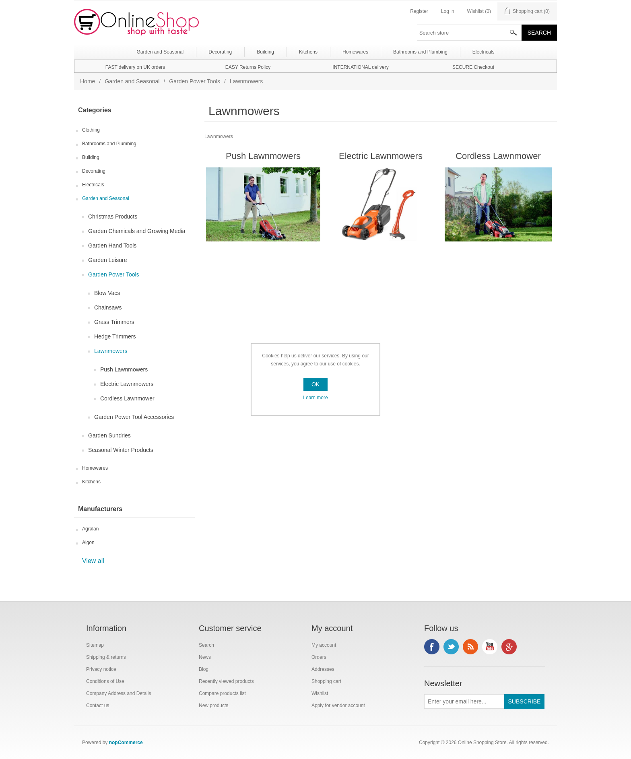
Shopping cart (326, 681)
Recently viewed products (226, 681)
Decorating (93, 171)
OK (315, 384)
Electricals (93, 185)
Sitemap (95, 645)
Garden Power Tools (194, 81)
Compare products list (222, 693)
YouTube (489, 646)
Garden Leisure (107, 260)
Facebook (431, 646)
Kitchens (91, 482)
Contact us (97, 705)
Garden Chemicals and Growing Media (136, 231)
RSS (470, 646)
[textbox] (469, 33)
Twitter (451, 646)
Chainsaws (108, 307)
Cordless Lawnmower (127, 398)
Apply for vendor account (338, 705)
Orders (318, 657)
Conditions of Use (105, 681)
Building (90, 157)
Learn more (315, 397)
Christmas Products (112, 216)
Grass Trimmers (114, 322)
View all (93, 560)
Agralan (90, 529)
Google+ (509, 646)
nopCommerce (126, 742)
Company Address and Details (118, 693)
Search (206, 645)
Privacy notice (101, 669)
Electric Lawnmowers (126, 384)
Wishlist (319, 693)
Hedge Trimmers (115, 336)
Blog (203, 669)
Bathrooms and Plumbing (109, 143)
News (205, 657)
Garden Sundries (109, 435)
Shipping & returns (106, 657)
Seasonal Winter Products (120, 450)
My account (323, 645)
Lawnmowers (110, 351)
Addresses (322, 669)
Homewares (95, 468)
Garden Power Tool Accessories (134, 417)
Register (419, 11)
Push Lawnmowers (124, 369)
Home (87, 81)
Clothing (91, 130)
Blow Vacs (107, 293)
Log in (447, 11)
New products (213, 705)
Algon (88, 542)
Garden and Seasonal (132, 81)
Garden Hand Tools (112, 245)
